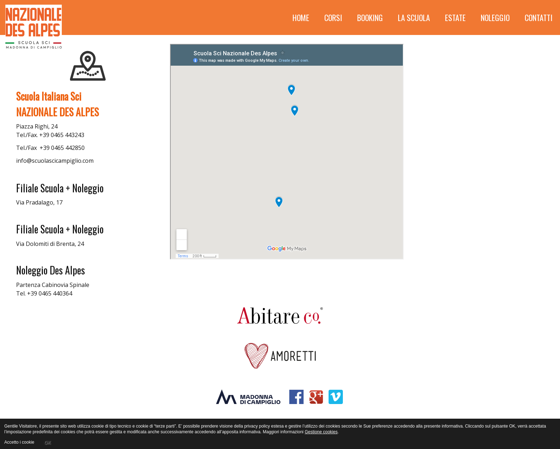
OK (47, 442)
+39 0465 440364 (49, 293)
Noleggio (495, 17)
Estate (455, 17)
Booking (370, 17)
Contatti (538, 17)
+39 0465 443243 (61, 135)
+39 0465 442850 (62, 148)
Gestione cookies (321, 431)
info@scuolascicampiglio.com (55, 161)
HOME (300, 17)
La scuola (414, 17)
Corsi (333, 17)
